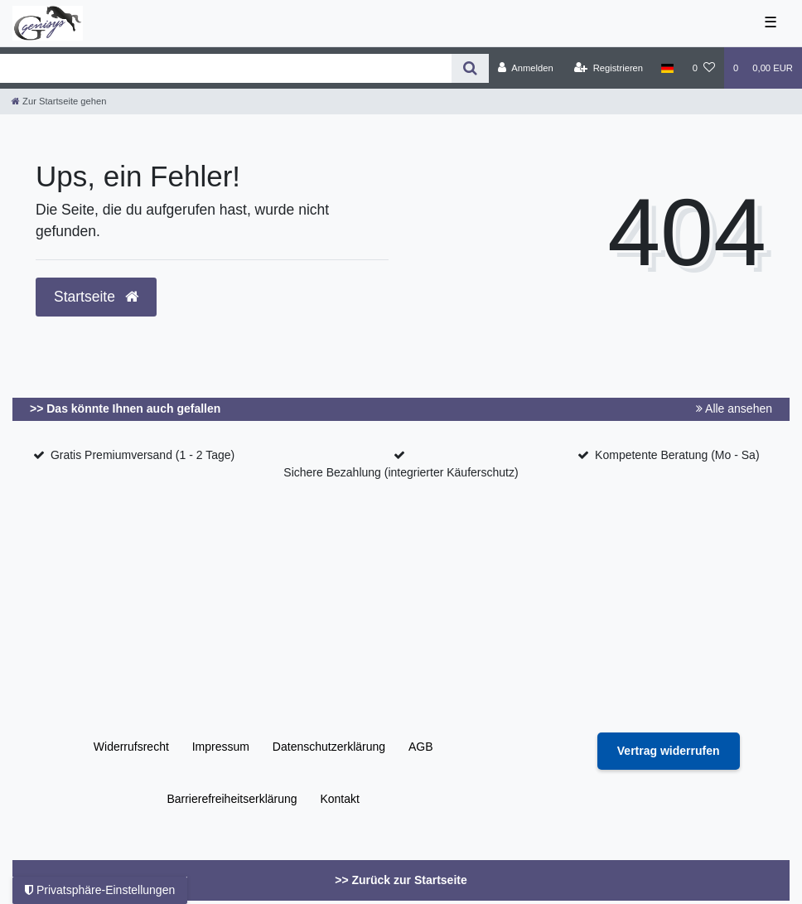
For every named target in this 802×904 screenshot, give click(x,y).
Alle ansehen (734, 408)
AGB (420, 746)
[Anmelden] (526, 68)
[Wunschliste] (704, 68)
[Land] (667, 68)
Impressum (220, 746)
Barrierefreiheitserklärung (232, 798)
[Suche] (470, 68)
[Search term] (226, 68)
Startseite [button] (96, 296)
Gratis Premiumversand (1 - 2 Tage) (142, 455)
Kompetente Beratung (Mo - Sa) (677, 455)
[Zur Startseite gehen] (59, 101)
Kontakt (339, 798)
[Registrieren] (608, 68)
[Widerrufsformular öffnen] (668, 751)
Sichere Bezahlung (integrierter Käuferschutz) (400, 472)
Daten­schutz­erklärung (329, 746)
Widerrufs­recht (131, 746)
